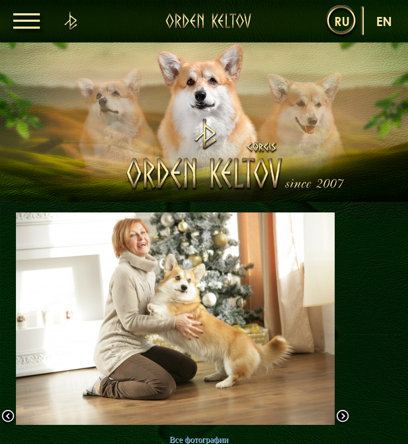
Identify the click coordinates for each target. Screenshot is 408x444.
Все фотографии (198, 439)
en (384, 21)
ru (342, 21)
